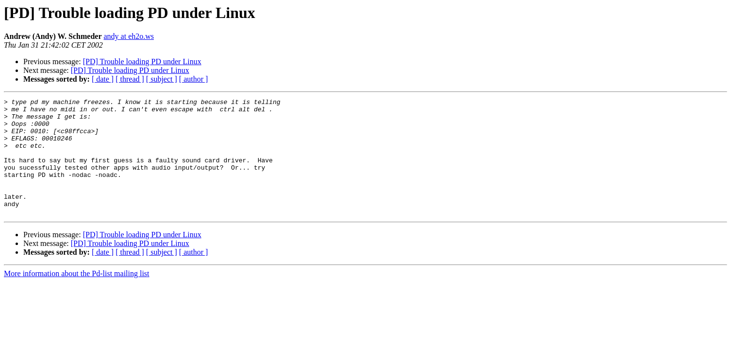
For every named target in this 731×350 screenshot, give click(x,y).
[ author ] (193, 79)
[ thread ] (130, 79)
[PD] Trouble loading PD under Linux (142, 61)
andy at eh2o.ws (129, 36)
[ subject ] (161, 79)
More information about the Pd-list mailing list (77, 297)
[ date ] (103, 79)
